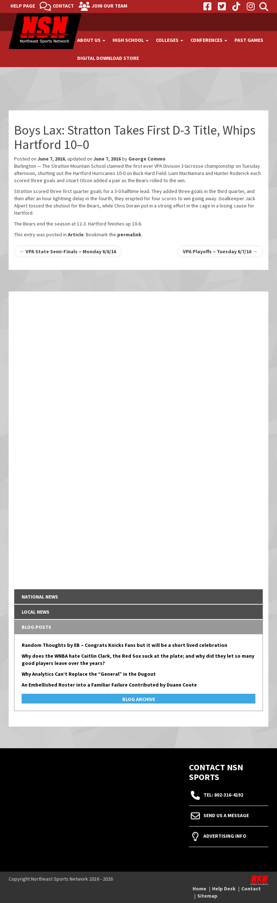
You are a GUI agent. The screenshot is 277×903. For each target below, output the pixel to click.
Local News (35, 612)
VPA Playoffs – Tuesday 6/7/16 (220, 251)
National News (40, 596)
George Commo (147, 158)
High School (131, 40)
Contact (63, 6)
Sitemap (207, 896)
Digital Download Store (108, 58)
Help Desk (224, 888)
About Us (91, 40)
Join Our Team (109, 6)
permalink (129, 234)
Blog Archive (138, 699)
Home (199, 888)
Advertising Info (224, 836)
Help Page (22, 6)
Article (76, 234)
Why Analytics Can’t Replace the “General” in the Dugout (89, 674)
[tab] (138, 596)
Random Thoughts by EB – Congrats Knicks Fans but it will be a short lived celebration (124, 645)
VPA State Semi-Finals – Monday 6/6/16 (67, 251)
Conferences (208, 40)
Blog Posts (36, 627)
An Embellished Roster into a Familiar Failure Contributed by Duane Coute (109, 684)
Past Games (248, 40)
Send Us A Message (226, 815)
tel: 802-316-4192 (223, 795)
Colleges (169, 40)
